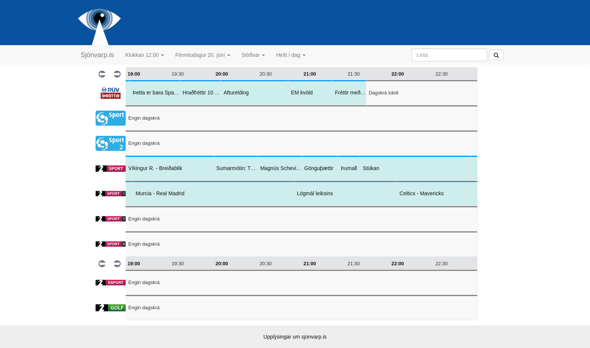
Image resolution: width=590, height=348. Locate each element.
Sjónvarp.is (97, 55)
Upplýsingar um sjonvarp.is (295, 337)
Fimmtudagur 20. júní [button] (202, 55)
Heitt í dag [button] (291, 55)
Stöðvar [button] (253, 55)
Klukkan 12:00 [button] (144, 55)
